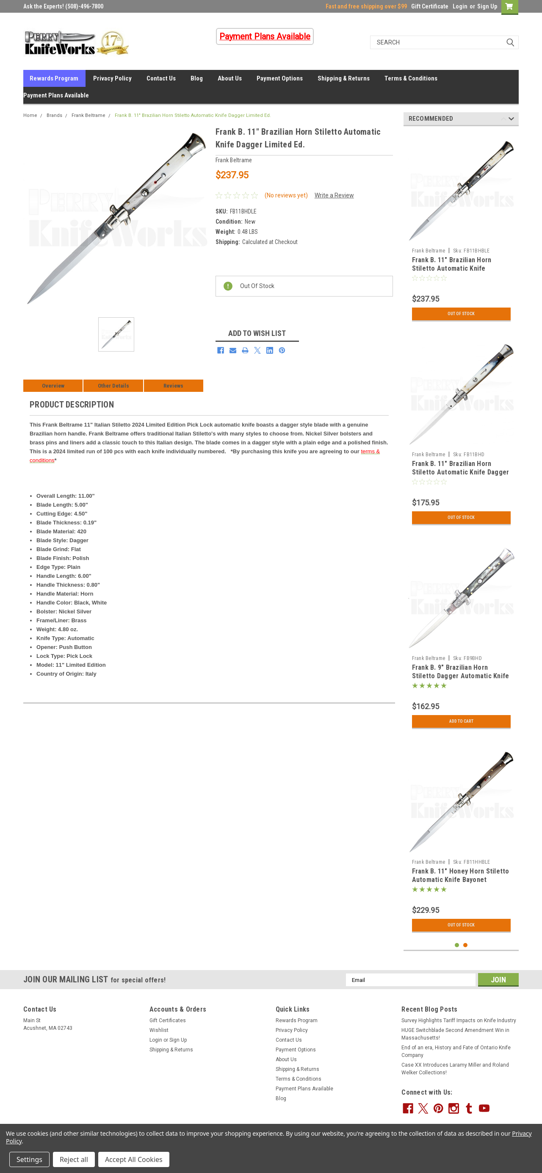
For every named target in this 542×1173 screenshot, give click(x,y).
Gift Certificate (429, 6)
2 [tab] (465, 945)
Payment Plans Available (56, 95)
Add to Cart (461, 721)
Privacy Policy (112, 78)
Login (460, 6)
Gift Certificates (167, 1020)
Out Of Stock (461, 314)
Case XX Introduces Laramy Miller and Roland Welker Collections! (455, 1069)
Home (30, 115)
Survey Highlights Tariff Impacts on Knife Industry (458, 1020)
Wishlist (159, 1030)
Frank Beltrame (88, 115)
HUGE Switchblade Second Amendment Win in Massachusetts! (455, 1034)
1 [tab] (457, 945)
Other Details (113, 386)
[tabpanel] (461, 229)
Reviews (173, 386)
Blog (197, 78)
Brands (54, 115)
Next (511, 120)
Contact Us (161, 78)
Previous (504, 120)
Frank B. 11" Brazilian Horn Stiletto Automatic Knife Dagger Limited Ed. (193, 115)
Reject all (74, 1159)
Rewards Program (54, 78)
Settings (29, 1159)
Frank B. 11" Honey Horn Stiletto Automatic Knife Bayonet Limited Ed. (460, 879)
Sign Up (487, 6)
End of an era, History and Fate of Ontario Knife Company (456, 1051)
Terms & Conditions (410, 78)
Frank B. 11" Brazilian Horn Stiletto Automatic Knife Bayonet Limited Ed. (452, 268)
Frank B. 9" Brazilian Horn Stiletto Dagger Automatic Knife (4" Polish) (460, 675)
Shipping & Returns (344, 78)
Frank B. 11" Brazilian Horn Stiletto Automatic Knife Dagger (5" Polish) (460, 472)
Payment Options (280, 78)
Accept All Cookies (134, 1159)
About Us (230, 78)
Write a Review (334, 195)
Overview (53, 386)
